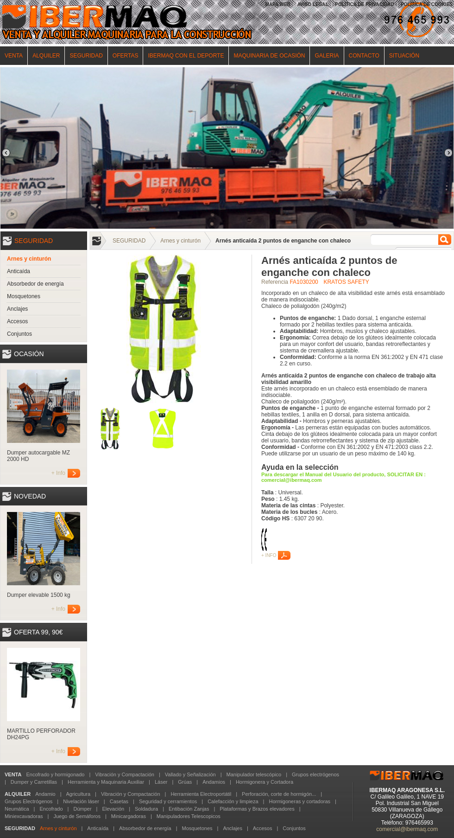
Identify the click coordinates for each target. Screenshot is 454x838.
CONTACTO (364, 55)
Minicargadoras (128, 816)
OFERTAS (126, 55)
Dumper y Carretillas (34, 782)
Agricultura (78, 794)
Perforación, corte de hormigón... (279, 794)
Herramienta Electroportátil (200, 794)
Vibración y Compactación (124, 774)
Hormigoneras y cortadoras (299, 801)
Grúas (185, 782)
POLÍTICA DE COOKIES (427, 4)
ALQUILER (46, 55)
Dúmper (82, 809)
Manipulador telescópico (253, 774)
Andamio (45, 794)
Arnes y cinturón (29, 259)
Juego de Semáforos (77, 816)
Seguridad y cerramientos (168, 801)
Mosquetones (23, 296)
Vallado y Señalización (190, 774)
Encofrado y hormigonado (55, 774)
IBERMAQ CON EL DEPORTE (186, 55)
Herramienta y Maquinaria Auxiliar (106, 782)
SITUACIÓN (404, 55)
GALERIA (327, 55)
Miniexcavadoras (24, 816)
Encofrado (51, 809)
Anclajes (17, 309)
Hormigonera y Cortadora (264, 782)
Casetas (119, 801)
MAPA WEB (277, 4)
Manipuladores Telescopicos (189, 816)
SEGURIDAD (85, 55)
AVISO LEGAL (312, 4)
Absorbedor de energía (35, 284)
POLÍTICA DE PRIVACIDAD (364, 4)
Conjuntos (19, 334)
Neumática (17, 809)
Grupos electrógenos (315, 774)
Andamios (213, 782)
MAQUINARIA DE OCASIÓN (269, 55)
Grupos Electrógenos (28, 801)
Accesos (17, 321)
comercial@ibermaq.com (407, 829)
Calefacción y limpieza (233, 801)
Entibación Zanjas (189, 809)
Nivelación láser (81, 801)
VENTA (14, 55)
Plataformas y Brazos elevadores (257, 809)
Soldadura (146, 809)
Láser (161, 782)
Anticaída (18, 271)
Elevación (113, 809)
